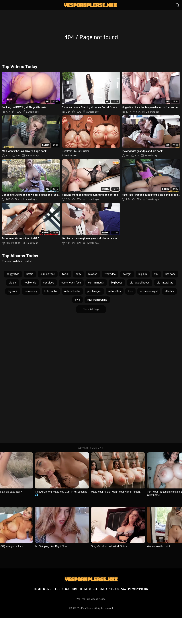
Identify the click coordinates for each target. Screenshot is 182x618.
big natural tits (165, 282)
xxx (156, 274)
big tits (13, 282)
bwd (77, 299)
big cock (12, 291)
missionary (31, 291)
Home (37, 589)
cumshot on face (71, 282)
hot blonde (30, 282)
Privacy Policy (138, 589)
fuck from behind (97, 299)
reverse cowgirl (149, 291)
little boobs (50, 291)
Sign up (48, 589)
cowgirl (127, 274)
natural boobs (72, 291)
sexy (78, 274)
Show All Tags (91, 309)
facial (65, 274)
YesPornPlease (85, 608)
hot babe (170, 274)
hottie (29, 274)
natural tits (114, 291)
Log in (59, 589)
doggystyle (13, 274)
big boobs (116, 282)
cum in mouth (96, 282)
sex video (48, 282)
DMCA (103, 589)
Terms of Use (88, 589)
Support (71, 589)
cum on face (47, 274)
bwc (130, 291)
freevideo (110, 274)
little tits (169, 291)
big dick (142, 274)
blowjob (92, 274)
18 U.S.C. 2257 (117, 589)
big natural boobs (140, 282)
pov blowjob (94, 291)
